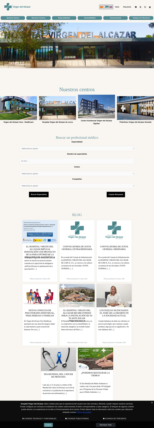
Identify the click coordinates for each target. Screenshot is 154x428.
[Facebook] (136, 7)
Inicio (118, 7)
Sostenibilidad (89, 18)
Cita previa (128, 7)
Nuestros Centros (38, 18)
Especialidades (64, 18)
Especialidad (77, 142)
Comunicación (115, 18)
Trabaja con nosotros (141, 18)
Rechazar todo (106, 425)
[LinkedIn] (150, 7)
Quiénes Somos (13, 18)
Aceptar (48, 425)
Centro (77, 167)
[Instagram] (145, 7)
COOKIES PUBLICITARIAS (78, 419)
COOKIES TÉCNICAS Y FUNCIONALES (40, 419)
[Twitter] (140, 7)
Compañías (77, 179)
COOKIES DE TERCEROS (115, 419)
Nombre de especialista (77, 154)
